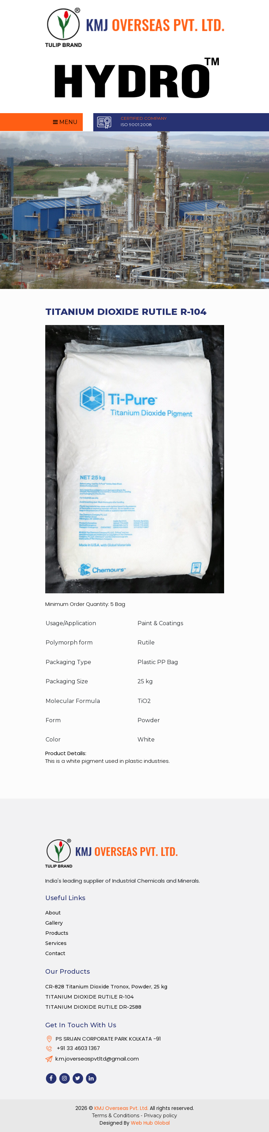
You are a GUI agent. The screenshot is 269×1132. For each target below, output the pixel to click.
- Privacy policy (159, 1115)
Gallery (54, 923)
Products (56, 933)
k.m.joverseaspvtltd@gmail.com (92, 1058)
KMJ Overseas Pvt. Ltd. (121, 1108)
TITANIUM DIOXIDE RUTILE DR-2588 (93, 1007)
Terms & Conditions (116, 1115)
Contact (55, 953)
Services (56, 943)
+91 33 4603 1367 (72, 1048)
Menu (65, 122)
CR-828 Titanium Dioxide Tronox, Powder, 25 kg (106, 986)
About (53, 913)
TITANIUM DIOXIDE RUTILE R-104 (89, 997)
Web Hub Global (150, 1122)
